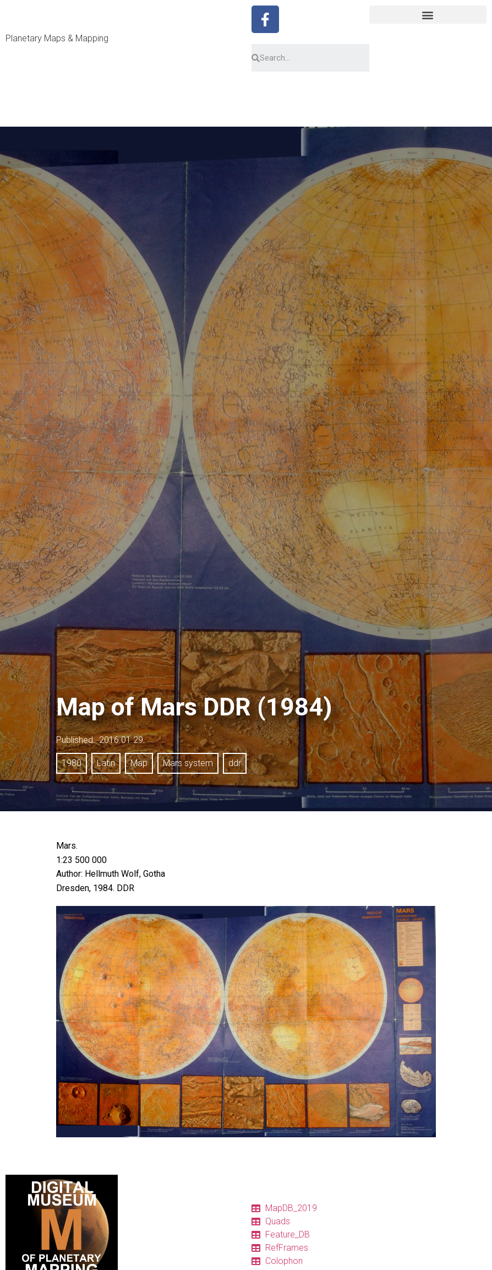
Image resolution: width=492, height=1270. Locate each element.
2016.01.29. (122, 740)
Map (138, 763)
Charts (140, 1245)
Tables (140, 1232)
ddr (234, 763)
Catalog (142, 1218)
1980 (71, 763)
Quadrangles (151, 1258)
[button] (428, 15)
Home (139, 1205)
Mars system (188, 763)
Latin (106, 763)
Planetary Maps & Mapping (57, 38)
